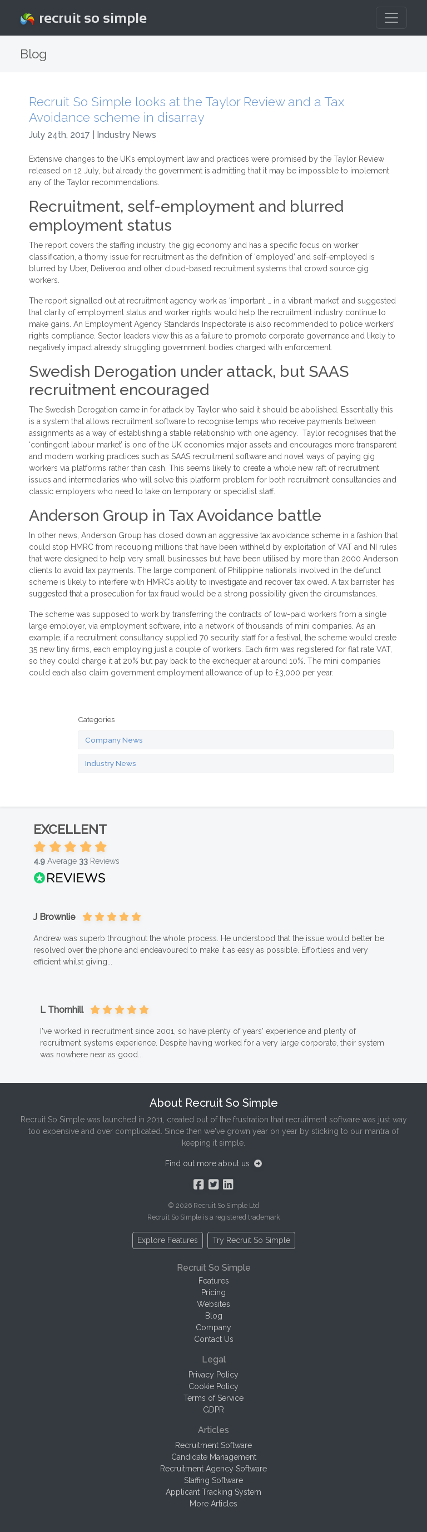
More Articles (213, 1503)
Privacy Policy (213, 1374)
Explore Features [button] (167, 1240)
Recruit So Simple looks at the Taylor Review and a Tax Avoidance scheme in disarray (186, 109)
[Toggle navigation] (391, 18)
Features (213, 1280)
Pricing (213, 1292)
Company (213, 1327)
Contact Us (214, 1339)
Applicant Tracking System (213, 1492)
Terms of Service (213, 1398)
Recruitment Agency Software (213, 1468)
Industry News (110, 763)
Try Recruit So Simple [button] (251, 1240)
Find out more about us (213, 1163)
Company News (114, 739)
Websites (213, 1304)
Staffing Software (213, 1480)
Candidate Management (213, 1457)
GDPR (213, 1409)
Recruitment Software (213, 1445)
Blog (213, 1315)
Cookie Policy (213, 1386)
